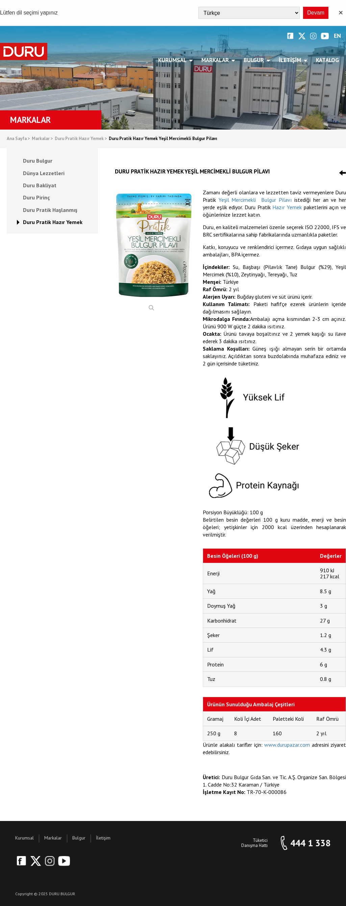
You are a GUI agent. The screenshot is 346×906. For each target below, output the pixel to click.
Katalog (327, 60)
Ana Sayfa (18, 138)
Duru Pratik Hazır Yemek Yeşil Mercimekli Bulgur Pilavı (163, 138)
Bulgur (255, 60)
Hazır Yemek (287, 207)
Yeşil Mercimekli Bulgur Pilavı (255, 199)
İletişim (291, 60)
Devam (315, 13)
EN (337, 35)
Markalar (216, 60)
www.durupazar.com (287, 744)
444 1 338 (310, 843)
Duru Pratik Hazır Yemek (81, 138)
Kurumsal (173, 60)
